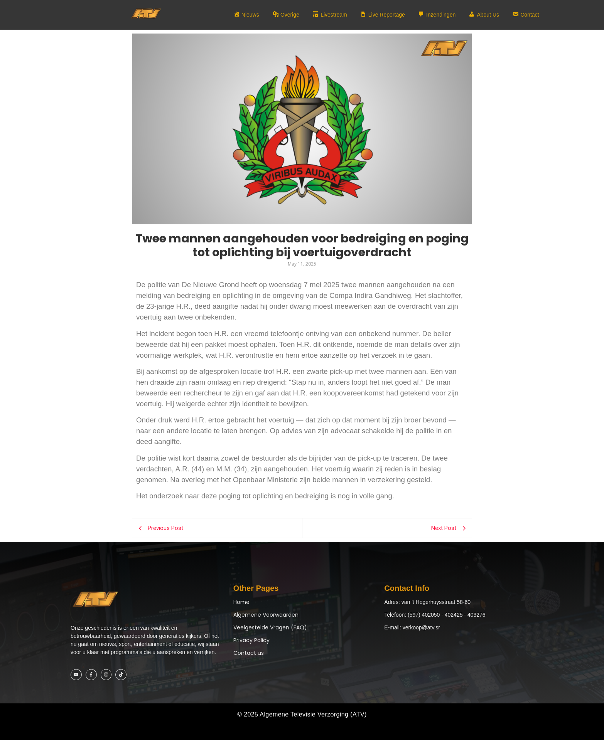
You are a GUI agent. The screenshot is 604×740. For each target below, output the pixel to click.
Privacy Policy (251, 640)
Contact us (248, 653)
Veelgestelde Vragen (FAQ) (270, 627)
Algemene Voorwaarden (266, 615)
